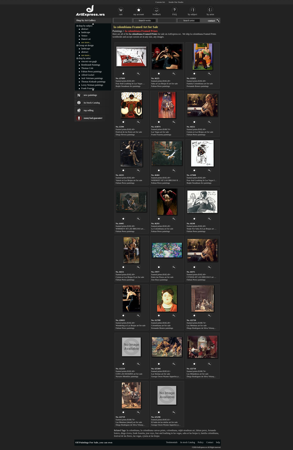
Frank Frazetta (87, 88)
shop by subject (85, 25)
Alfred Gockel (87, 75)
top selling (88, 110)
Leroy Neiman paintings (92, 85)
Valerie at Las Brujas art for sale (129, 180)
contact (211, 20)
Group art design (86, 45)
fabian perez (201, 430)
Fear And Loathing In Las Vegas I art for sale (205, 180)
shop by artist (84, 58)
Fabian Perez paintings (160, 86)
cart (120, 14)
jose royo (150, 433)
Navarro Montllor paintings (127, 376)
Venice (84, 35)
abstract (84, 29)
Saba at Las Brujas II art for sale (164, 83)
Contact (209, 442)
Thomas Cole (87, 68)
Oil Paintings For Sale (86, 442)
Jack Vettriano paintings (92, 78)
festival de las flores (123, 436)
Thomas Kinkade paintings (93, 81)
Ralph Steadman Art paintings (128, 86)
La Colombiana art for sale (162, 229)
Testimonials (172, 442)
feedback (156, 14)
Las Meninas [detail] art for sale (129, 422)
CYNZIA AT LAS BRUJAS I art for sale (203, 277)
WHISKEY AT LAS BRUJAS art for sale (133, 229)
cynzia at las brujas (151, 436)
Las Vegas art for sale (160, 132)
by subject (192, 14)
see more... (86, 42)
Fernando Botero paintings (198, 86)
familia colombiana (209, 433)
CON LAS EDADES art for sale (129, 374)
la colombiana (133, 430)
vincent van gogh (89, 61)
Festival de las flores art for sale (129, 132)
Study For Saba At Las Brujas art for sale (203, 229)
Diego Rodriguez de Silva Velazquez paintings (206, 328)
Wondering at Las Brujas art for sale (130, 325)
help (218, 442)
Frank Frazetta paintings (161, 134)
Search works (145, 20)
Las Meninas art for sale (196, 325)
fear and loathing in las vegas (168, 433)
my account (138, 14)
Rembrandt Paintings (90, 65)
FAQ (174, 14)
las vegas (137, 436)
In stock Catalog (187, 442)
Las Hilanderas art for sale (197, 374)
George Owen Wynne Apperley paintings (168, 376)
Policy (200, 442)
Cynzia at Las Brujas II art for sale (130, 277)
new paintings (90, 95)
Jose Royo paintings (159, 280)
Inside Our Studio (176, 2)
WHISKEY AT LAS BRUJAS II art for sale (169, 180)
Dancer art (86, 39)
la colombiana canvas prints (153, 430)
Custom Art (160, 2)
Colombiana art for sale (161, 325)
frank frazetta (139, 433)
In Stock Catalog (92, 102)
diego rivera (126, 433)
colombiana (172, 430)
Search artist (189, 20)
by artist (210, 14)
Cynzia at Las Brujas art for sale (200, 132)
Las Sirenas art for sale (160, 374)
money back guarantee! (93, 118)
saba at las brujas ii (191, 433)
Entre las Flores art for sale (162, 277)
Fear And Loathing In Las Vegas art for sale (134, 83)
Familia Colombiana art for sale (200, 83)
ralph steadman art (186, 430)
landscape (85, 32)
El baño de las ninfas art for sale (164, 422)
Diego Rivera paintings (125, 134)
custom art (137, 36)
